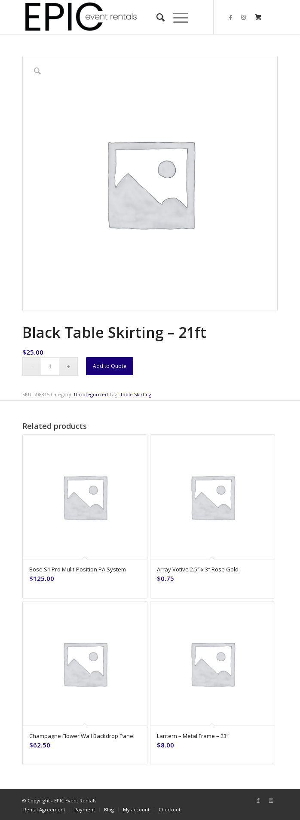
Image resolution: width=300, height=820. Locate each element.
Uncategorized (91, 394)
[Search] (156, 17)
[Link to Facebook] (230, 17)
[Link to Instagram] (243, 17)
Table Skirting (135, 394)
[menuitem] (156, 17)
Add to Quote (109, 366)
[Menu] (176, 17)
